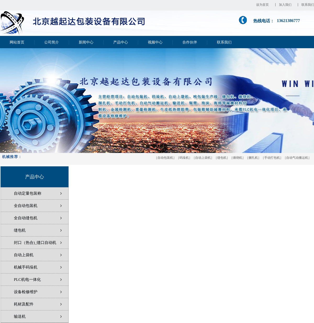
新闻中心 (86, 42)
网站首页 (17, 42)
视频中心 (155, 42)
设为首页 (264, 5)
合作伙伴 (189, 42)
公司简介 (51, 42)
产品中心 (120, 42)
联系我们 (307, 5)
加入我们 (287, 5)
